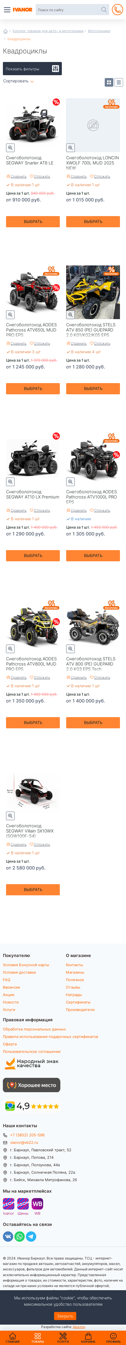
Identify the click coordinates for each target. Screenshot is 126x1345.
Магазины (75, 972)
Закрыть (65, 1316)
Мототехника (99, 31)
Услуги (9, 1009)
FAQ (6, 979)
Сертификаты (78, 1002)
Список (118, 82)
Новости (11, 1002)
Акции (8, 994)
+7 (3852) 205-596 (27, 1135)
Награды (74, 994)
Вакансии (11, 987)
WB (37, 1213)
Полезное (75, 979)
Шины (23, 1213)
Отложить (42, 176)
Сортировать (15, 81)
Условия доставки (19, 972)
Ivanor (8, 1213)
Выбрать (33, 221)
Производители (80, 1009)
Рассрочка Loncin (111, 107)
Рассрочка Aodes (51, 274)
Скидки (56, 102)
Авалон (79, 1326)
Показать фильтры (22, 68)
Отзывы (73, 987)
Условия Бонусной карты (26, 964)
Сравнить (18, 176)
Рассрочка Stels (111, 274)
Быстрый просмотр (10, 147)
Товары (37, 1338)
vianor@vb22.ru (24, 1142)
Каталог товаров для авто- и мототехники (48, 31)
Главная (5, 31)
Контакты (74, 964)
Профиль (113, 1342)
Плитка (109, 82)
